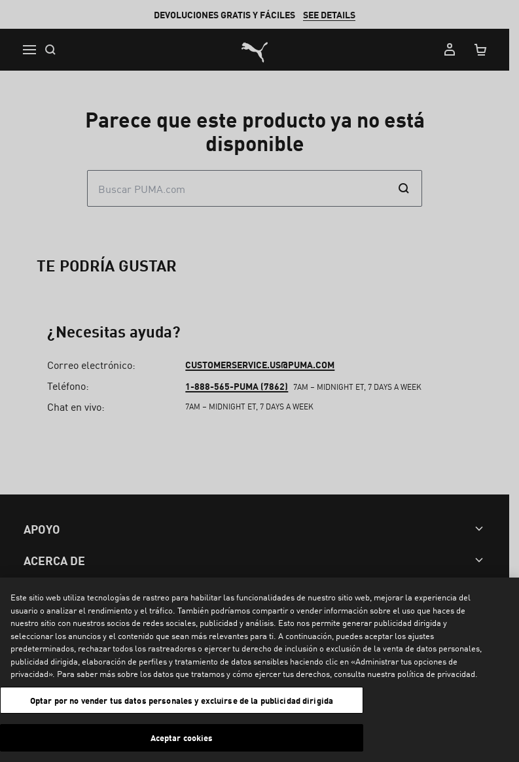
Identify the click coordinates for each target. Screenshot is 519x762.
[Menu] (29, 50)
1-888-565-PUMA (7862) (239, 641)
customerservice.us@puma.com (263, 620)
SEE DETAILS (334, 14)
